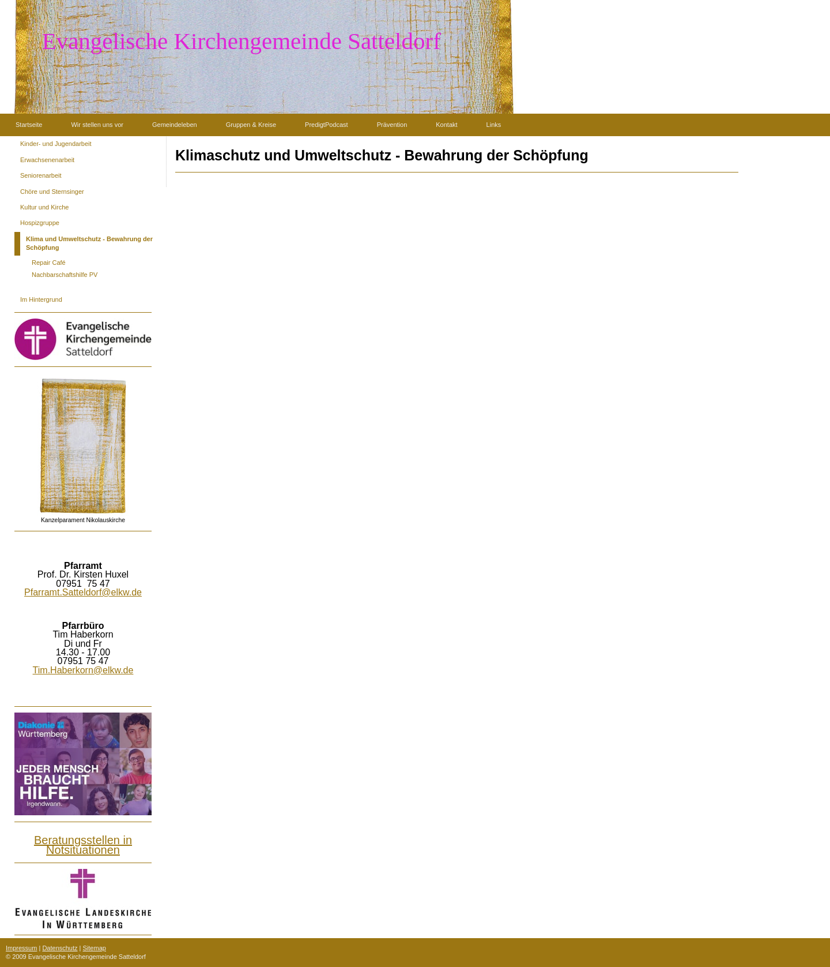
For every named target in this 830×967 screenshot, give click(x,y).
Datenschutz (59, 947)
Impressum (21, 947)
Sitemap (94, 947)
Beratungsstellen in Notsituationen (83, 845)
